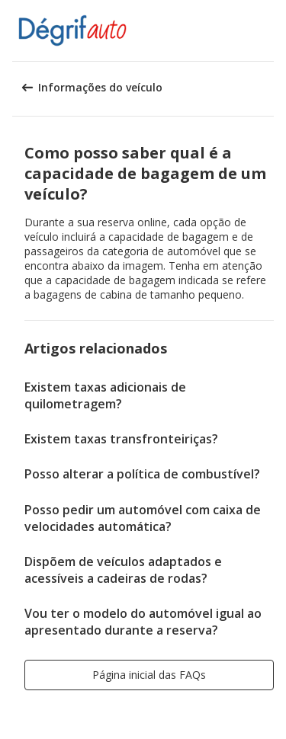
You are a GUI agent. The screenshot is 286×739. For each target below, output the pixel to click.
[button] (269, 30)
